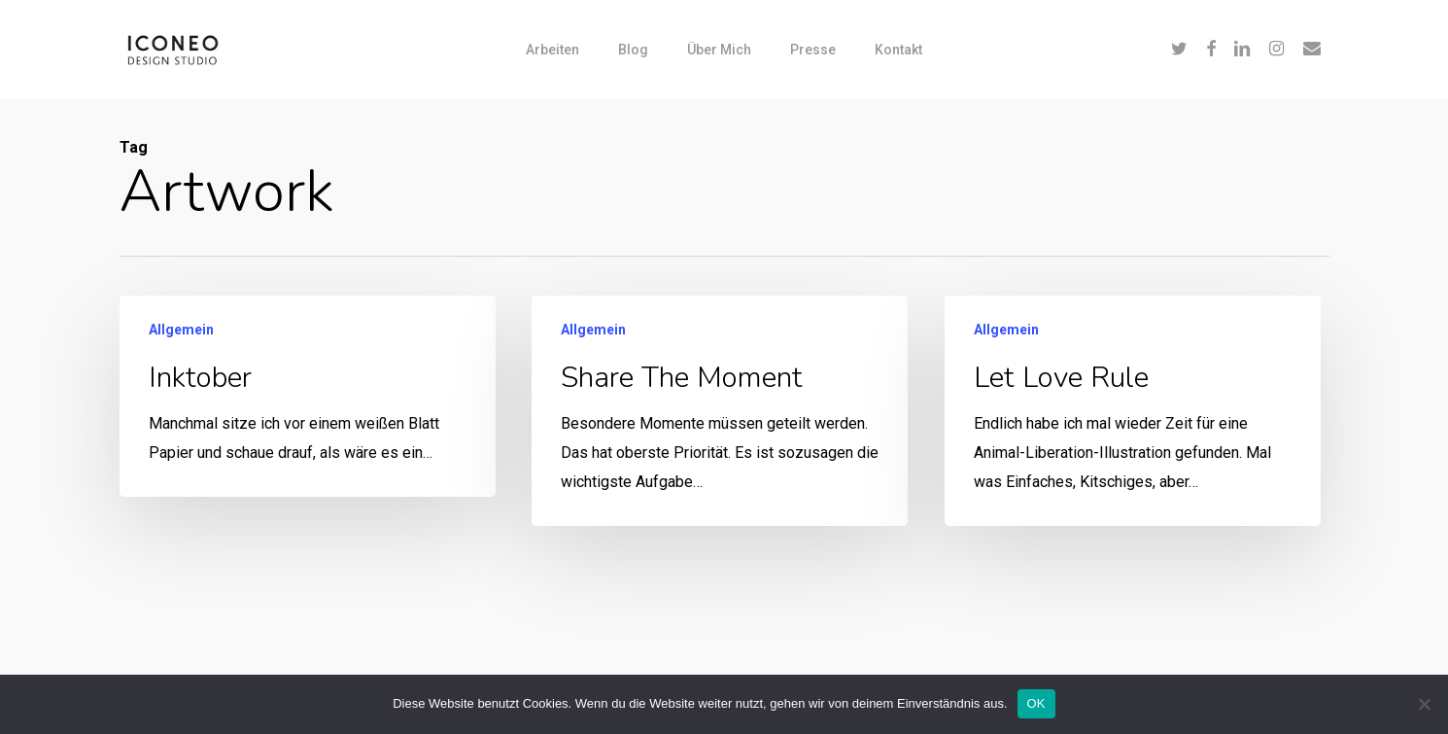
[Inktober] (308, 396)
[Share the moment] (719, 411)
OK (1036, 703)
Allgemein (181, 329)
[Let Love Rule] (1132, 418)
